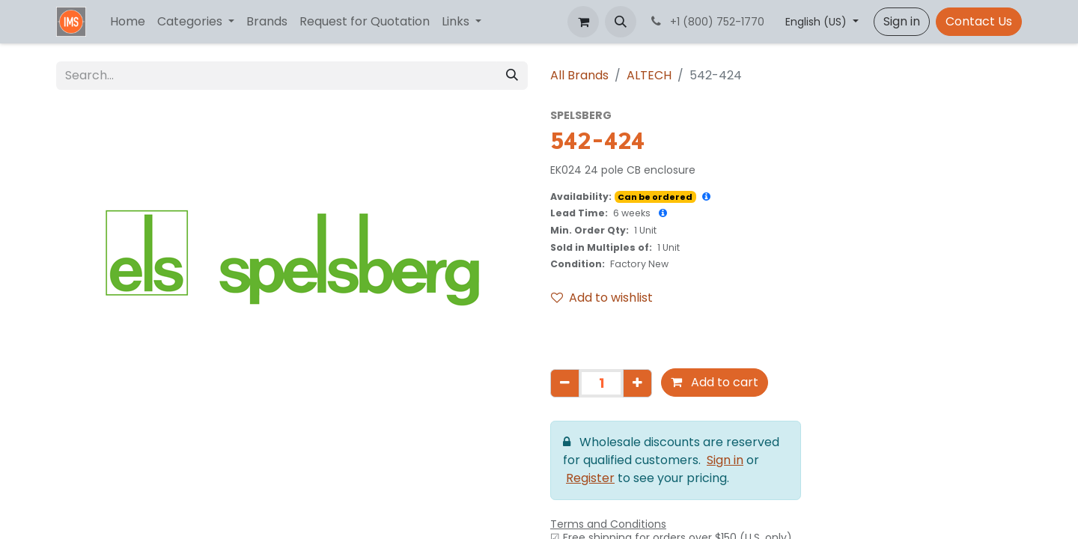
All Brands (579, 75)
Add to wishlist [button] (602, 297)
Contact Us (978, 21)
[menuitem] (127, 22)
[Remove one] (564, 383)
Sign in (901, 21)
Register (590, 478)
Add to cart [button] (714, 382)
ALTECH (649, 75)
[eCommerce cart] (583, 21)
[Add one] (637, 383)
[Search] (512, 75)
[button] (620, 21)
